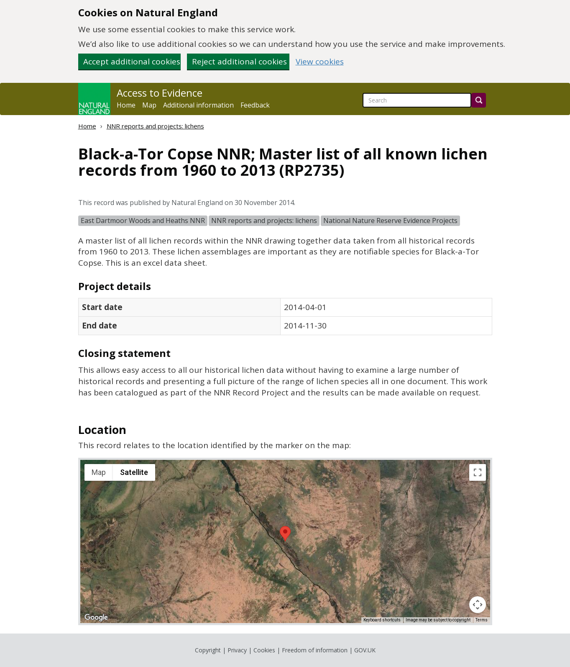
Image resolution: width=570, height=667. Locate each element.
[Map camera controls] (477, 604)
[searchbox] (417, 100)
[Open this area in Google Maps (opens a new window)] (96, 617)
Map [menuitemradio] (99, 472)
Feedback (255, 105)
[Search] (478, 100)
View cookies (320, 62)
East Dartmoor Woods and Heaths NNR (143, 220)
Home (126, 105)
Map (149, 105)
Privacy (237, 650)
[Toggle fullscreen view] (477, 472)
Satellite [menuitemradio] (134, 472)
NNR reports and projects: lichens (155, 126)
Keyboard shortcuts (382, 620)
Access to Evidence (159, 93)
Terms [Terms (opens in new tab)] (481, 620)
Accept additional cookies (131, 61)
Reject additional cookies (239, 61)
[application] (285, 541)
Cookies (264, 650)
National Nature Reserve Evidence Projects (390, 220)
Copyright (208, 650)
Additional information (198, 105)
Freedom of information (315, 650)
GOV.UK (365, 650)
